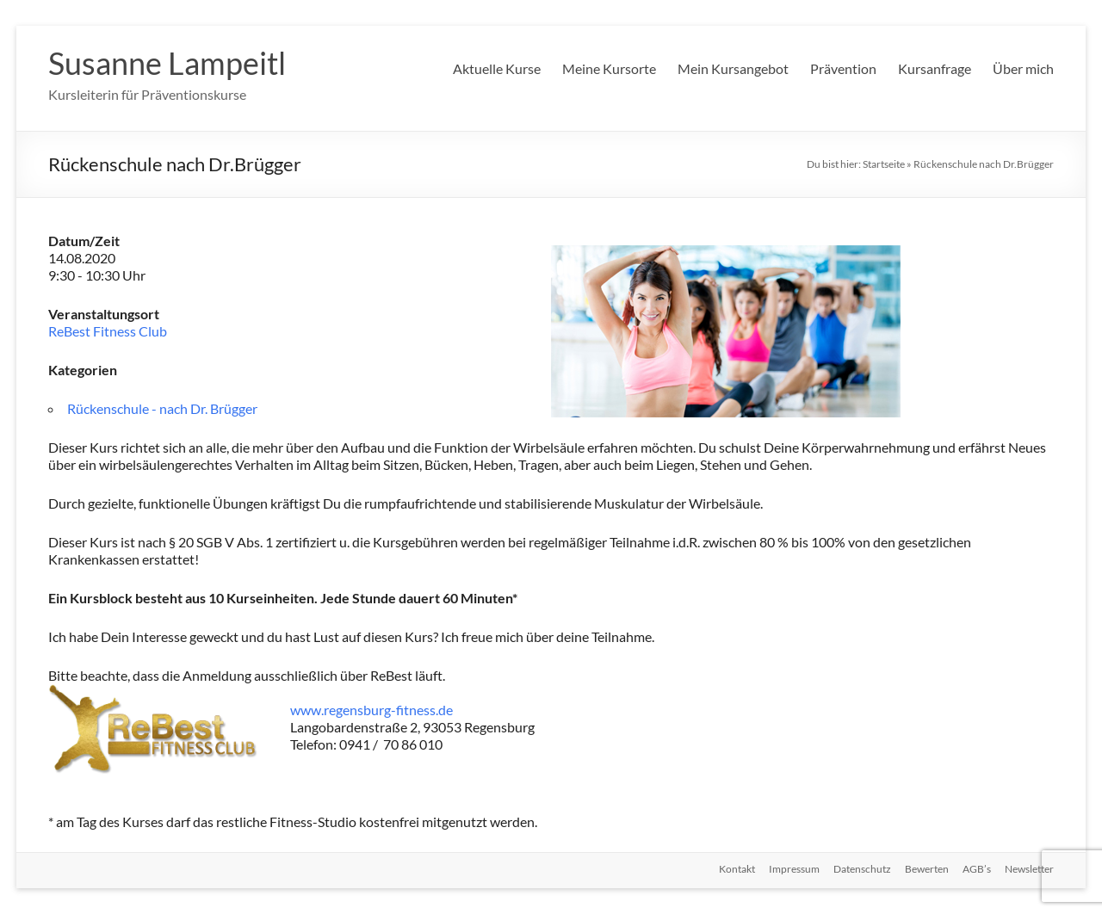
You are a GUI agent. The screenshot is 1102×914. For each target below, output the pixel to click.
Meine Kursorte (609, 68)
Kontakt (737, 868)
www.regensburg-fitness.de (371, 709)
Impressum (794, 868)
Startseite (884, 163)
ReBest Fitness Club (107, 331)
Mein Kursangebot (733, 68)
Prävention (843, 68)
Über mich (1023, 68)
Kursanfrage (934, 68)
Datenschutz (862, 868)
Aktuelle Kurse (497, 68)
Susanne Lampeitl (167, 63)
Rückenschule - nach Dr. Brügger (162, 408)
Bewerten (927, 868)
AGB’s (977, 868)
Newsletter (1029, 868)
